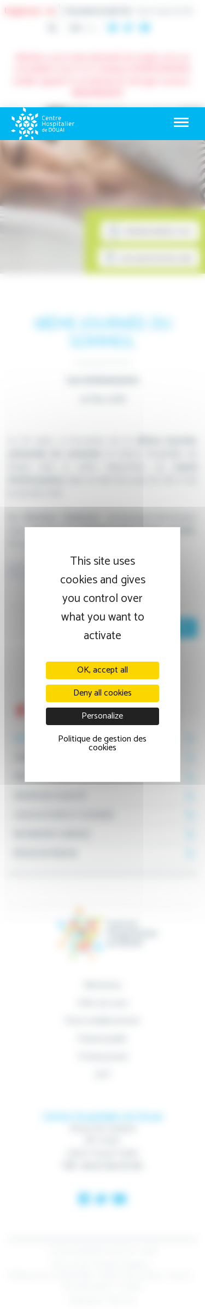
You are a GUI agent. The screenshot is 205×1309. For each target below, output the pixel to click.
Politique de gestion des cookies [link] (102, 743)
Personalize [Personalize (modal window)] (102, 716)
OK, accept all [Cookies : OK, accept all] (102, 670)
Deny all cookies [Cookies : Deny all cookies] (102, 693)
